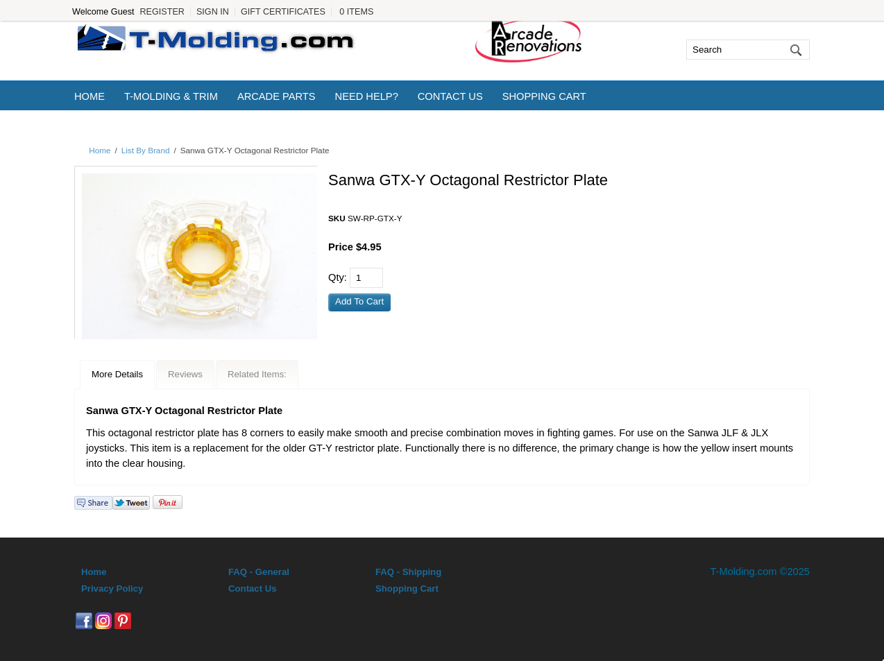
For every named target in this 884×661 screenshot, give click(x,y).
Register (161, 12)
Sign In (212, 12)
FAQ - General (258, 572)
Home (89, 96)
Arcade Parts (276, 96)
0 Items (356, 12)
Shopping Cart (544, 96)
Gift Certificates (283, 12)
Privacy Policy (112, 588)
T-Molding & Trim (171, 96)
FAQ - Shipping (408, 572)
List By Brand (145, 150)
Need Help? (366, 96)
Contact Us (450, 96)
